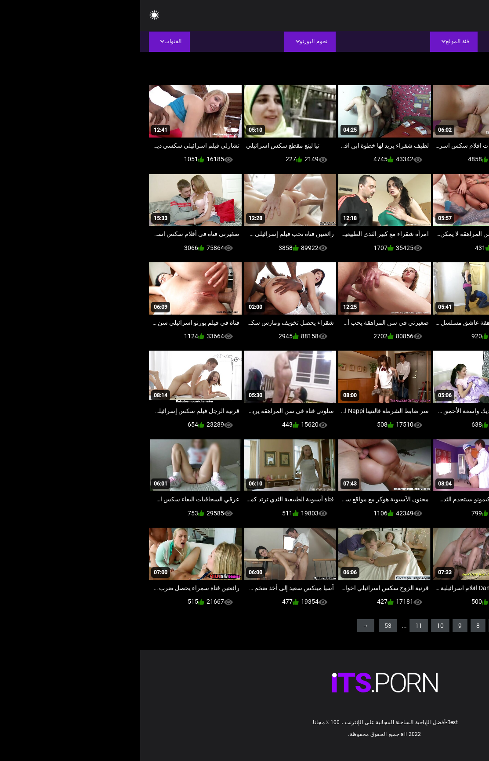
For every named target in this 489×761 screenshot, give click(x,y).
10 (300, 625)
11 (278, 625)
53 (247, 625)
